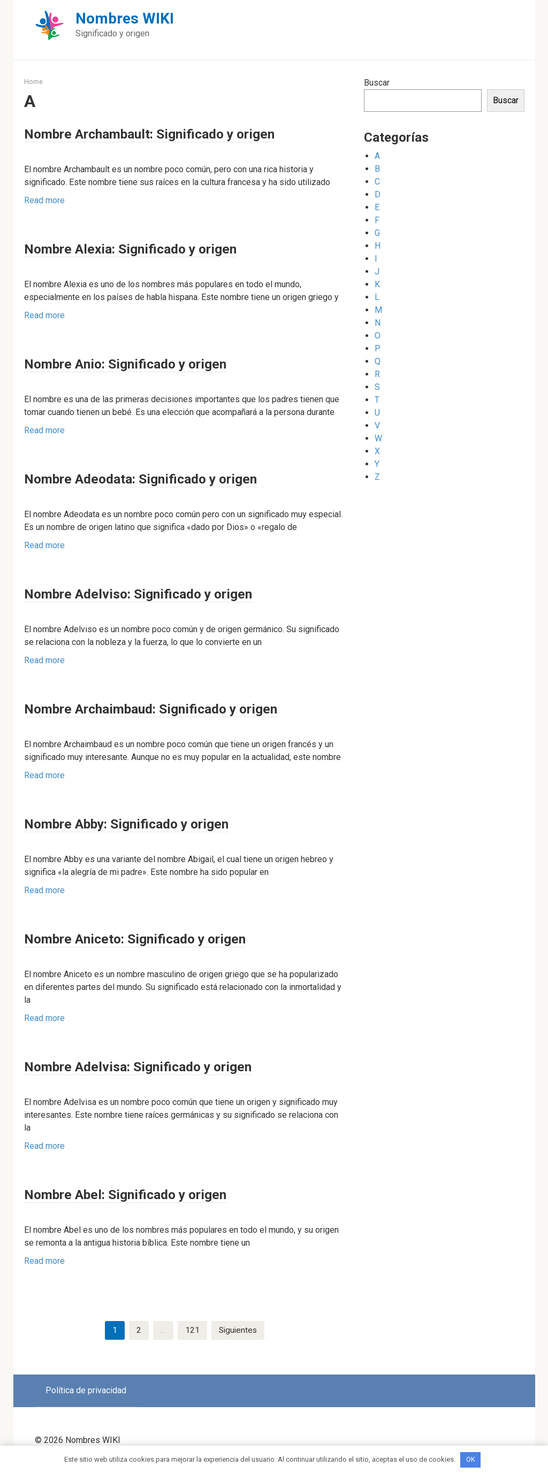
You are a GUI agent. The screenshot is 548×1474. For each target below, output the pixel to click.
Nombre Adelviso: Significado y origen (163, 593)
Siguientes (238, 1330)
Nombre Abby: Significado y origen (150, 822)
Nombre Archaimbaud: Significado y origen (181, 707)
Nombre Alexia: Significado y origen (154, 248)
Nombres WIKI (124, 18)
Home (33, 82)
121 (191, 1330)
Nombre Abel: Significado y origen (148, 1193)
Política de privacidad (85, 1391)
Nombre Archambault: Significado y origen (180, 133)
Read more (44, 200)
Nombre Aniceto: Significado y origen (160, 937)
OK (470, 1459)
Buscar (377, 83)
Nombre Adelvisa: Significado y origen (162, 1065)
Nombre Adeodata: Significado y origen (166, 478)
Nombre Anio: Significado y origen (148, 363)
